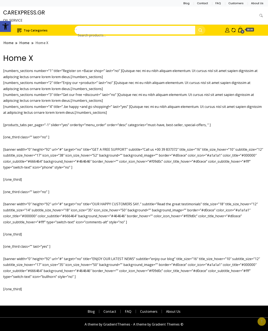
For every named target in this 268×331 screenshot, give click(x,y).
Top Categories (32, 30)
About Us (257, 3)
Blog (186, 3)
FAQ (218, 3)
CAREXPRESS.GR (24, 12)
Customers (236, 3)
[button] (5, 26)
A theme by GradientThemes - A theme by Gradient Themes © (134, 324)
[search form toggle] (261, 16)
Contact (202, 3)
